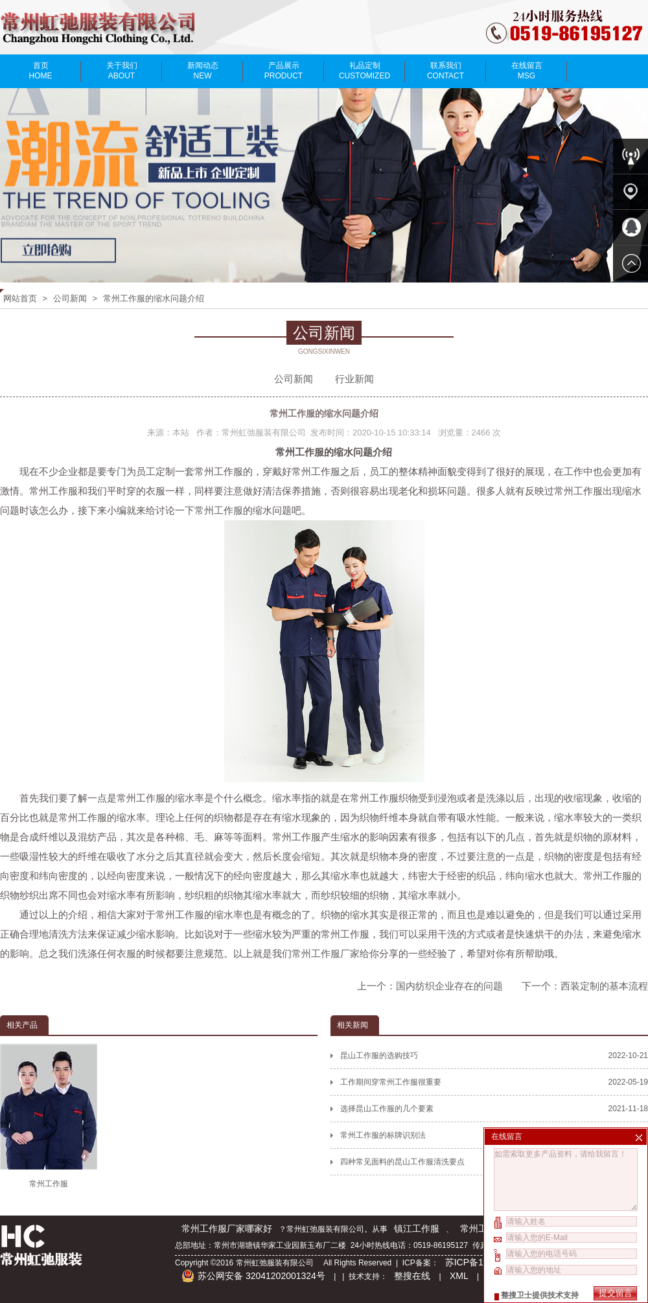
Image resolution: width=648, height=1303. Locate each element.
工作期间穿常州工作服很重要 (494, 1082)
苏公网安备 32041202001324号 (253, 1275)
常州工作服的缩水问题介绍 (153, 298)
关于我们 (121, 70)
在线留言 (526, 70)
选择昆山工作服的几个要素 (494, 1109)
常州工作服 (218, 510)
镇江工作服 (416, 1228)
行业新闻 (354, 378)
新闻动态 (202, 70)
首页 (40, 70)
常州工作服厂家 (326, 953)
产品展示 (283, 70)
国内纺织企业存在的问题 (449, 985)
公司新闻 (70, 298)
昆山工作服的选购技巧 (494, 1055)
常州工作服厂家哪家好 (226, 1228)
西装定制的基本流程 (604, 985)
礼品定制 (364, 70)
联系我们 (445, 70)
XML (459, 1276)
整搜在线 (412, 1276)
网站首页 (20, 298)
